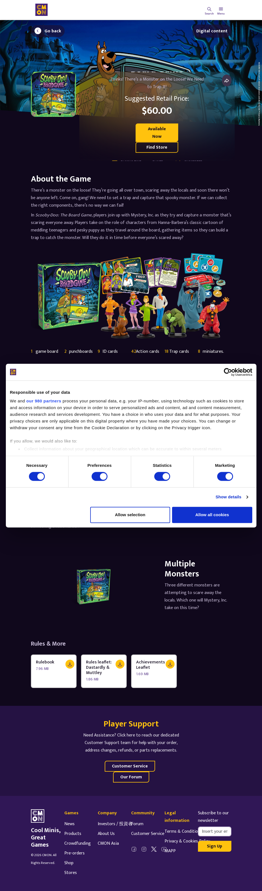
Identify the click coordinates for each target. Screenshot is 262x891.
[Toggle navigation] (221, 10)
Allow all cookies (212, 514)
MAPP (170, 851)
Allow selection (130, 514)
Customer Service (130, 766)
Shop (69, 863)
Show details (228, 497)
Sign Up (214, 846)
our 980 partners (44, 401)
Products (72, 833)
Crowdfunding (77, 843)
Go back (53, 31)
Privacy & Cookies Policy (187, 841)
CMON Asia (108, 843)
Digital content (211, 31)
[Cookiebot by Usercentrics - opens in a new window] (228, 372)
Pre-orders (74, 853)
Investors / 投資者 (115, 824)
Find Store (156, 147)
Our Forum (131, 777)
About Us (106, 833)
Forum (137, 824)
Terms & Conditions (183, 831)
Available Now (157, 132)
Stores (70, 872)
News (69, 824)
